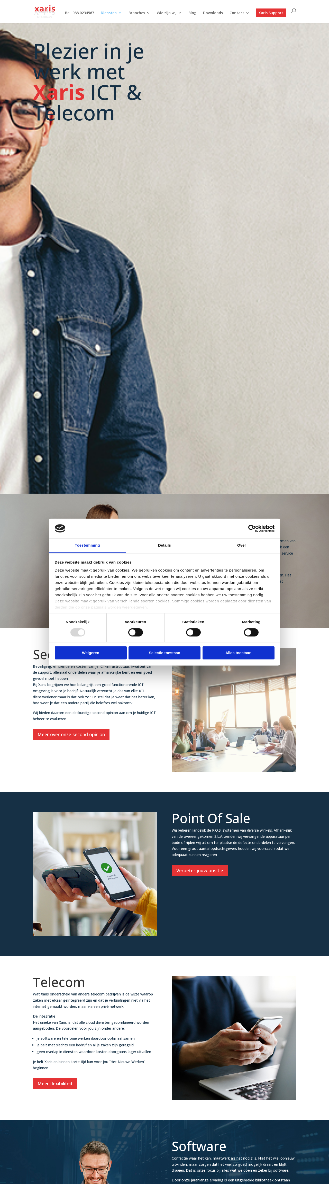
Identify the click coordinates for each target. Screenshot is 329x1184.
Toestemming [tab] (87, 545)
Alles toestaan (238, 653)
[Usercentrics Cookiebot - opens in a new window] (252, 528)
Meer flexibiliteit (55, 1083)
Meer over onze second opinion (71, 734)
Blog (192, 13)
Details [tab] (164, 545)
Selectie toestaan (164, 653)
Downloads (213, 13)
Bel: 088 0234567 (79, 13)
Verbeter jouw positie (199, 870)
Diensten (109, 13)
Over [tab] (241, 545)
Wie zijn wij (167, 13)
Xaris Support (271, 12)
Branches (137, 13)
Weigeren (90, 653)
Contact (237, 13)
